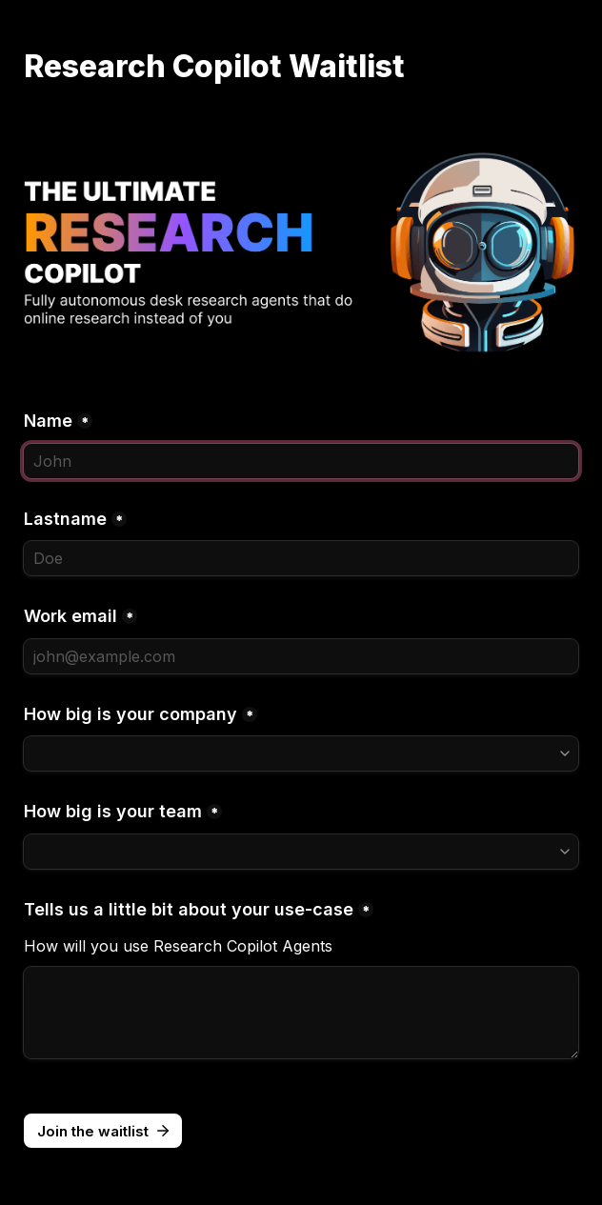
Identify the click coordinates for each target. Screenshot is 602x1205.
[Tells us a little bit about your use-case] (301, 1012)
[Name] (301, 461)
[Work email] (301, 656)
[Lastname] (301, 558)
